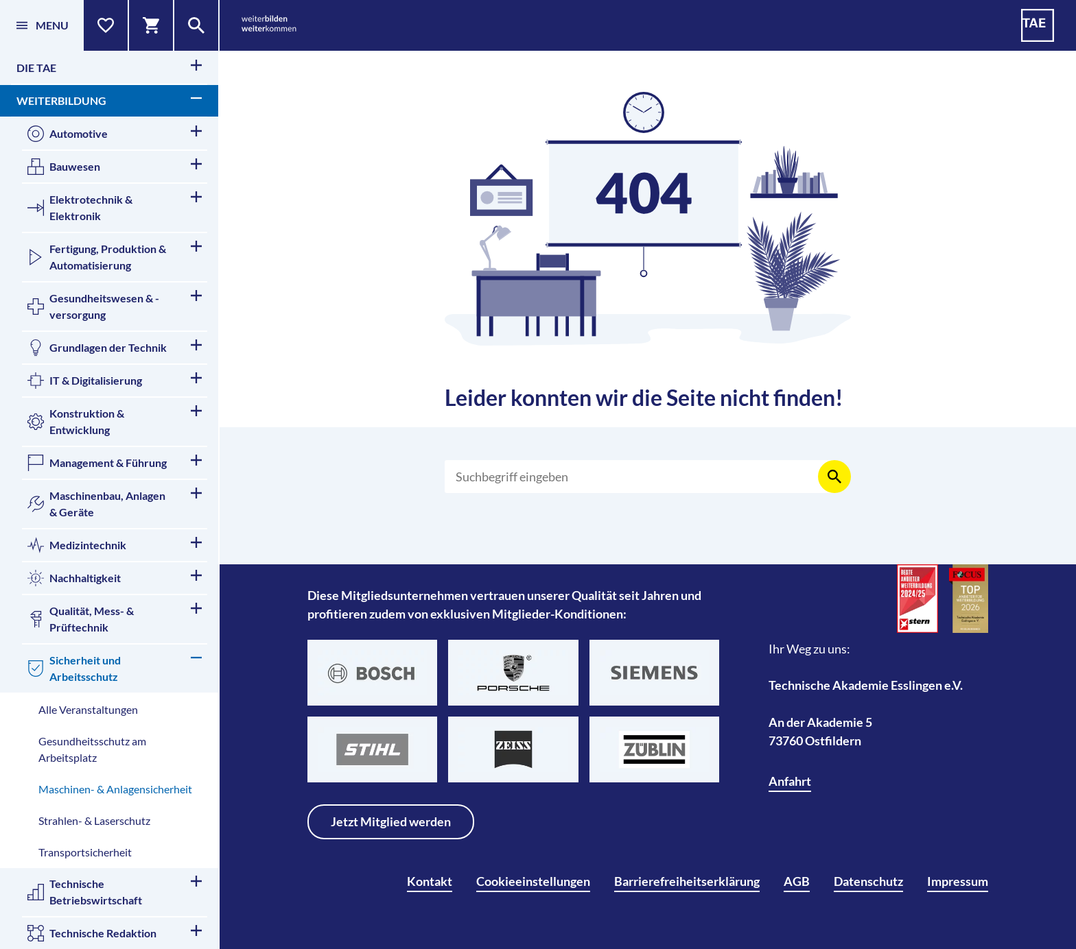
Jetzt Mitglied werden (391, 821)
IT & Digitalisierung (114, 380)
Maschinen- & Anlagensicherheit (115, 788)
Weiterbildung (109, 100)
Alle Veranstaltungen (88, 709)
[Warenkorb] (151, 25)
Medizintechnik (114, 545)
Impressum (957, 881)
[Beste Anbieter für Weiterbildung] (917, 598)
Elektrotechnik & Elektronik (114, 206)
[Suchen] (639, 476)
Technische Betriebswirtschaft (114, 891)
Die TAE (109, 67)
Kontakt (429, 881)
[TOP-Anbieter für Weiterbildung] (968, 598)
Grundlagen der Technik (114, 347)
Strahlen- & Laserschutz (94, 820)
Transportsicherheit (85, 851)
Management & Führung (114, 463)
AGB (797, 881)
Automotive (114, 133)
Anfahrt (790, 781)
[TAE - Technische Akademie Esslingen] (1037, 25)
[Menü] (42, 25)
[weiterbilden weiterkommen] (269, 25)
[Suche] (197, 25)
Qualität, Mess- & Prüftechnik (114, 618)
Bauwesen (114, 166)
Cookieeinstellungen (533, 881)
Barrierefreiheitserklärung (687, 881)
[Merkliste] (106, 25)
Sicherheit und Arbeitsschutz (114, 667)
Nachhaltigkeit (114, 578)
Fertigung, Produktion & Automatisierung (114, 256)
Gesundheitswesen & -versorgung (114, 305)
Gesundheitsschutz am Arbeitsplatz (92, 749)
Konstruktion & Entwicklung (114, 420)
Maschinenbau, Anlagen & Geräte (114, 503)
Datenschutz (868, 881)
